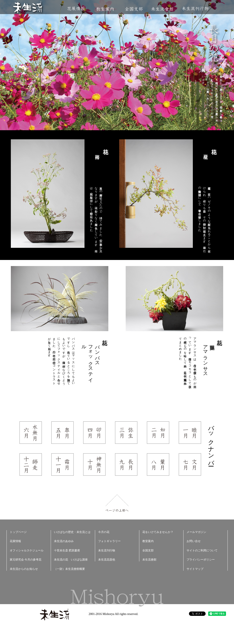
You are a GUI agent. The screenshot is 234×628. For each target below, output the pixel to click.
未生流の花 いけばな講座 (71, 559)
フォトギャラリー (109, 541)
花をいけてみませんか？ (157, 532)
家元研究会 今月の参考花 (25, 559)
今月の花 (103, 532)
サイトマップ (195, 568)
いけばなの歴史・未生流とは (72, 532)
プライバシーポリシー (201, 559)
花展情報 (76, 9)
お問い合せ (194, 541)
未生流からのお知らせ (24, 568)
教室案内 (105, 9)
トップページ (18, 532)
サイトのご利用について (202, 550)
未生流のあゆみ (64, 541)
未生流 (28, 7)
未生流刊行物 (195, 9)
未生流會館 (162, 9)
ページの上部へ (117, 503)
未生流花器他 (106, 559)
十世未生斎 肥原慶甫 (67, 550)
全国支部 (134, 9)
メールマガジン (196, 532)
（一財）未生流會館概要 (69, 568)
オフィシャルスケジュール (27, 550)
